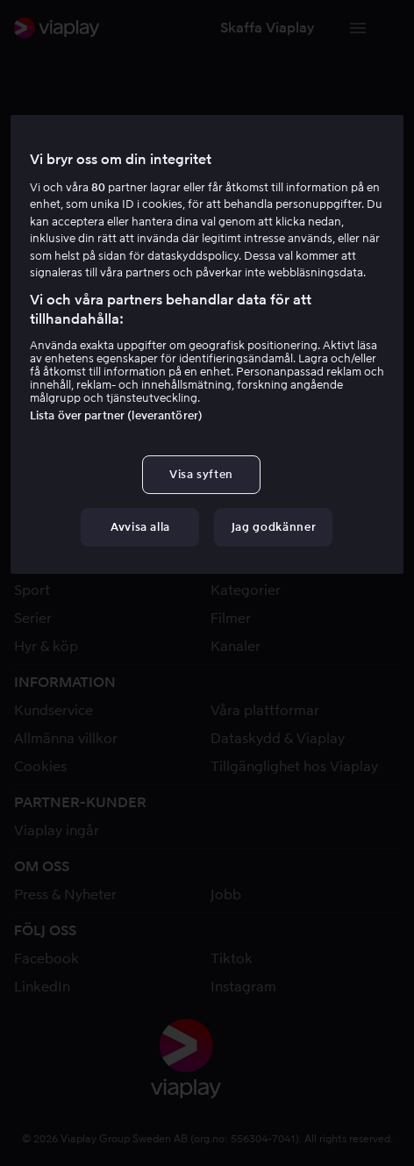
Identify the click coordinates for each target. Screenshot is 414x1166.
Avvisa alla (140, 526)
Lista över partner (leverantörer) (116, 415)
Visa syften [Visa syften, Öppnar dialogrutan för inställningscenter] (201, 474)
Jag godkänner (274, 526)
